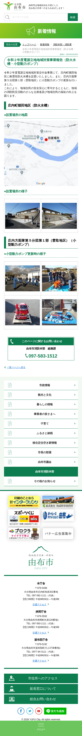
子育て (45, 423)
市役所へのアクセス (43, 678)
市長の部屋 (44, 452)
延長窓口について (43, 689)
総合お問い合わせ (43, 699)
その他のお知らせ (44, 481)
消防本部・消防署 (62, 44)
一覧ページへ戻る (16, 367)
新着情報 (44, 44)
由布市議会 (44, 461)
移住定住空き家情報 (45, 442)
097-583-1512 (42, 356)
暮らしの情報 (45, 404)
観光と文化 (44, 394)
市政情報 (44, 385)
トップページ (29, 44)
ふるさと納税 (45, 433)
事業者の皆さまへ (44, 413)
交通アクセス (39, 604)
